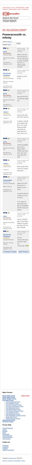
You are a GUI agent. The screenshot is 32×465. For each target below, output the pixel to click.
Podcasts (25, 9)
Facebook (5, 445)
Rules (4, 432)
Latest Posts (6, 7)
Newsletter (17, 460)
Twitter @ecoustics (8, 450)
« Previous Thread (9, 252)
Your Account (6, 439)
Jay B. (5, 51)
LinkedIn (5, 448)
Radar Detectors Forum (13, 418)
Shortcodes (5, 434)
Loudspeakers (19, 7)
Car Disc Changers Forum (14, 405)
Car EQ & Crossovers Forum (14, 406)
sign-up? (10, 41)
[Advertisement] (16, 322)
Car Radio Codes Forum (13, 409)
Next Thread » (24, 252)
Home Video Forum (8, 397)
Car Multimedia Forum (12, 408)
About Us (4, 460)
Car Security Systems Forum (14, 411)
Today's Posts (25, 395)
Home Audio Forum (8, 395)
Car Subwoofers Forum (13, 414)
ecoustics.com (12, 458)
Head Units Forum (11, 417)
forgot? (9, 44)
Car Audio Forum (8, 400)
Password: (9, 45)
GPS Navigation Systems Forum (16, 415)
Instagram (5, 447)
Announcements (7, 437)
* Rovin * (5, 112)
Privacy (23, 460)
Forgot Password (7, 428)
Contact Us (11, 460)
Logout (4, 429)
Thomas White (7, 180)
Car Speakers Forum (12, 412)
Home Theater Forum (9, 398)
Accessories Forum (8, 420)
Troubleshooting (7, 436)
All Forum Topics (7, 421)
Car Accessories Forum (13, 402)
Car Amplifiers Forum (12, 403)
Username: (9, 42)
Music (19, 9)
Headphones (12, 9)
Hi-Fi (13, 7)
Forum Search (9, 21)
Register (5, 431)
